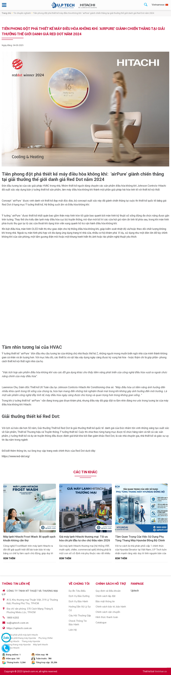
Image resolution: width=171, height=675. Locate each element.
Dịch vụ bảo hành (78, 601)
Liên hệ (73, 629)
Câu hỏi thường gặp (80, 615)
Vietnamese (158, 4)
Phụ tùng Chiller (45, 638)
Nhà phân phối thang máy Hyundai (20, 638)
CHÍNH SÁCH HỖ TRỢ (111, 584)
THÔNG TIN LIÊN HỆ (16, 584)
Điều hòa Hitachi (11, 648)
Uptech (135, 590)
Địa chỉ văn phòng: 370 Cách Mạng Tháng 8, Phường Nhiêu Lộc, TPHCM (30, 610)
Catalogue (101, 622)
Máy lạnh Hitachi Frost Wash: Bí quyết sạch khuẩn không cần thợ (29, 538)
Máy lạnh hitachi (40, 644)
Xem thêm (9, 558)
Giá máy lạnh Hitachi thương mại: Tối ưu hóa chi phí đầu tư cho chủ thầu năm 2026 (84, 538)
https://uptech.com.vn (19, 628)
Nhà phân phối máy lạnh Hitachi (23, 635)
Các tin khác (85, 472)
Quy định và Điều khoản (108, 590)
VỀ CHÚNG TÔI (79, 584)
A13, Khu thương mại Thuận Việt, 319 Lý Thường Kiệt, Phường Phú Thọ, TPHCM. (32, 601)
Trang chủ (6, 13)
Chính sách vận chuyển (108, 612)
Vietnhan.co (161, 671)
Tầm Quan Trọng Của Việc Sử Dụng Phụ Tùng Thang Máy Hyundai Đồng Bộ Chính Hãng (140, 539)
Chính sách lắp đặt (105, 596)
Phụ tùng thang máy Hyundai (17, 644)
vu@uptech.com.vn (18, 622)
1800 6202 (13, 617)
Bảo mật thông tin (105, 601)
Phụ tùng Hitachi (11, 641)
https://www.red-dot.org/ (16, 456)
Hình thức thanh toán (107, 617)
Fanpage (137, 584)
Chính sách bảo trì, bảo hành (111, 606)
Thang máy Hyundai (31, 641)
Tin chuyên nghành (22, 13)
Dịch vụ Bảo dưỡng (79, 596)
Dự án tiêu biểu (77, 590)
